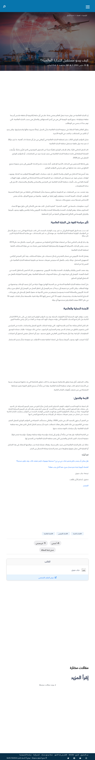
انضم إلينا (36, 754)
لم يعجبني (41, 543)
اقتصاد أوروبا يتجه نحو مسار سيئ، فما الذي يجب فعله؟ (68, 467)
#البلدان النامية (77, 533)
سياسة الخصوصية (25, 754)
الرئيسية (84, 15)
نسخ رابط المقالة (47, 549)
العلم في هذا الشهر (61, 754)
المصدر (85, 485)
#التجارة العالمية (48, 533)
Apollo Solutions (12, 757)
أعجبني (55, 543)
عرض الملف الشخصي (46, 577)
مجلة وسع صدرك (47, 754)
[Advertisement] (47, 94)
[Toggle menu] (88, 6)
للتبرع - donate (74, 754)
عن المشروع (84, 754)
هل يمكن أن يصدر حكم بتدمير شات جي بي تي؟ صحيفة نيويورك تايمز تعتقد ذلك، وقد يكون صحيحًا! (52, 460)
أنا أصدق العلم (22, 757)
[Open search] (4, 6)
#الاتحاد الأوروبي (63, 533)
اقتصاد (78, 15)
